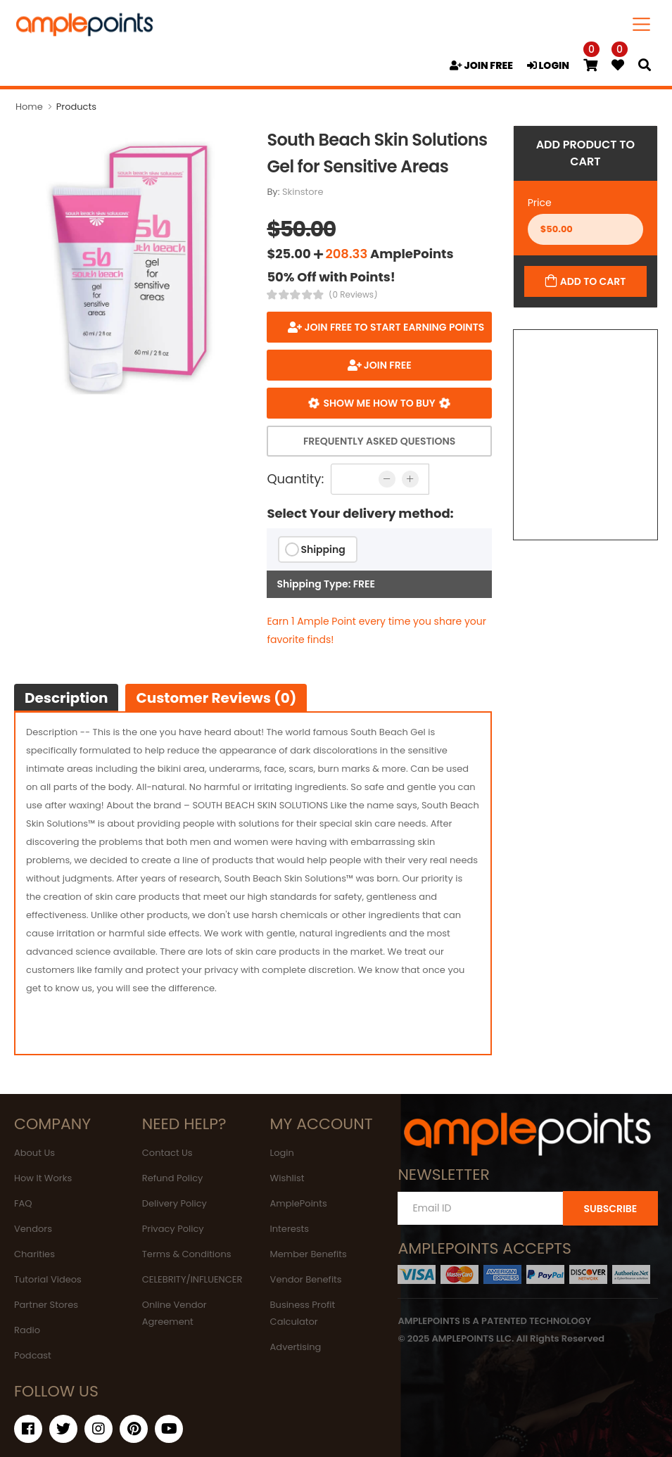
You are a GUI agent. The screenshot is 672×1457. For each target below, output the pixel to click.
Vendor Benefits (306, 1279)
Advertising (296, 1347)
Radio (27, 1330)
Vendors (33, 1228)
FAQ (23, 1203)
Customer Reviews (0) (216, 698)
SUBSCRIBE (610, 1209)
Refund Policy (172, 1178)
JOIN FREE (481, 65)
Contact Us (167, 1152)
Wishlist (287, 1178)
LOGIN (548, 65)
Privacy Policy (173, 1228)
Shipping (322, 549)
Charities (34, 1254)
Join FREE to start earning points (393, 327)
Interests (290, 1228)
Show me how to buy (379, 403)
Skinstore (303, 191)
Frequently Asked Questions (379, 441)
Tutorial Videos (48, 1279)
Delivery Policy (174, 1203)
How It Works (43, 1178)
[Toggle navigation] (642, 24)
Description (66, 698)
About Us (34, 1152)
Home (29, 106)
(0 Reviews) (353, 295)
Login (282, 1152)
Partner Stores (46, 1304)
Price (540, 203)
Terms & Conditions (187, 1254)
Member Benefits (308, 1254)
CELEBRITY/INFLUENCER (192, 1279)
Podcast (32, 1355)
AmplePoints (298, 1203)
